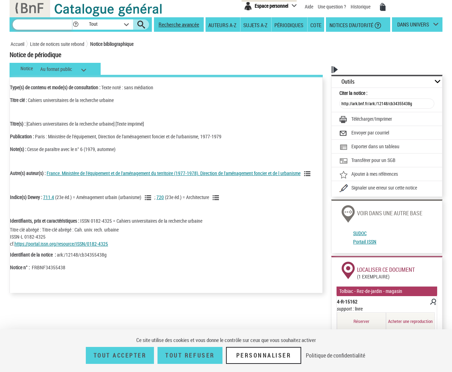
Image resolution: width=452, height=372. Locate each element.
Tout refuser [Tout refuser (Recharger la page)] (189, 355)
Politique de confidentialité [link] (335, 355)
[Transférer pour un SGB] (367, 161)
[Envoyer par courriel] (364, 133)
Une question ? (332, 6)
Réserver (361, 321)
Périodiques (288, 24)
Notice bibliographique (111, 44)
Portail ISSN (364, 241)
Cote (315, 24)
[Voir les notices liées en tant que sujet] (149, 197)
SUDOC (360, 233)
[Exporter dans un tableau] (369, 147)
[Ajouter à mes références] (368, 174)
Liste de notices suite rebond (57, 44)
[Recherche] (42, 24)
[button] (75, 24)
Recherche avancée (179, 24)
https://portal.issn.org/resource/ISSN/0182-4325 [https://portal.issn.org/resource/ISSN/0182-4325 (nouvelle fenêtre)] (61, 243)
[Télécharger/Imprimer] (365, 119)
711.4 (48, 197)
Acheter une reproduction (410, 321)
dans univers (413, 26)
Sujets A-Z (255, 24)
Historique (361, 6)
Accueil (17, 44)
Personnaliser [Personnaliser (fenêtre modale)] (263, 355)
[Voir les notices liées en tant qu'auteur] (308, 173)
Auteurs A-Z (222, 24)
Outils (348, 81)
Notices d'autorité (350, 24)
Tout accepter (120, 355)
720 (160, 197)
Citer (353, 93)
